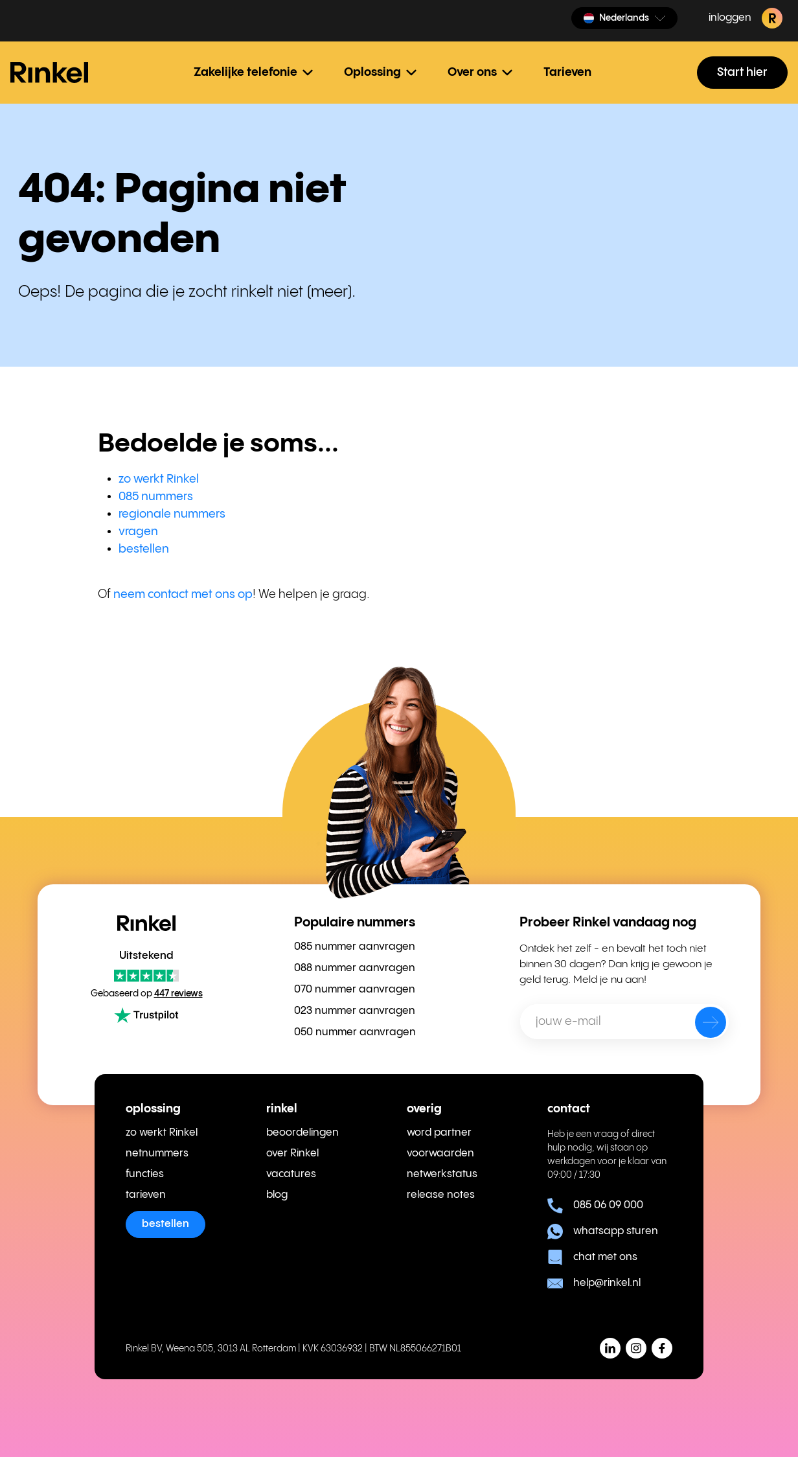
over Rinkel (292, 1153)
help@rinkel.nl (594, 1283)
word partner (439, 1132)
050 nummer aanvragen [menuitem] (355, 1032)
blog (277, 1194)
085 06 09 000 (595, 1205)
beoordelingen (302, 1132)
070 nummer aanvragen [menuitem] (354, 989)
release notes (441, 1194)
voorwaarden (440, 1153)
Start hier (742, 72)
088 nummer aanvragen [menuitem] (354, 968)
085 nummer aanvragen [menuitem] (354, 946)
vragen (138, 531)
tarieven (146, 1194)
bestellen (144, 549)
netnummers (157, 1153)
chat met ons (592, 1257)
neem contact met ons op (183, 594)
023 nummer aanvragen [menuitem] (354, 1010)
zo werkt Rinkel (159, 479)
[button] (624, 18)
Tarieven (567, 72)
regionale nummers (172, 514)
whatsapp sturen (602, 1231)
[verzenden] (702, 1025)
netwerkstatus (442, 1174)
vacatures (291, 1174)
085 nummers (156, 496)
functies (145, 1174)
